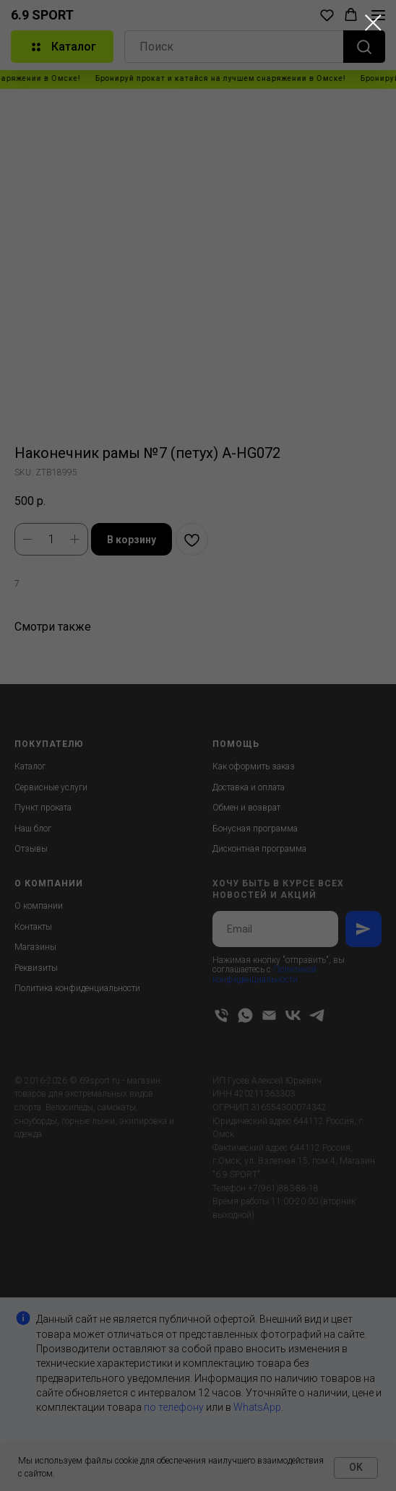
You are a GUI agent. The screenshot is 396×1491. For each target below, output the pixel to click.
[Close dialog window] (373, 22)
